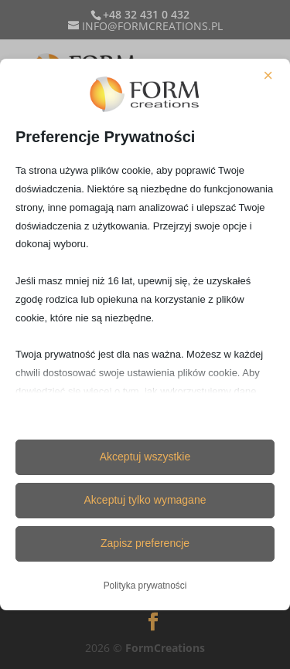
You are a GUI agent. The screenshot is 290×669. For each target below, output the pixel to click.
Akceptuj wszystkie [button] (145, 456)
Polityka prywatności (145, 585)
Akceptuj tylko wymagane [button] (145, 500)
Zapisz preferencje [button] (145, 543)
